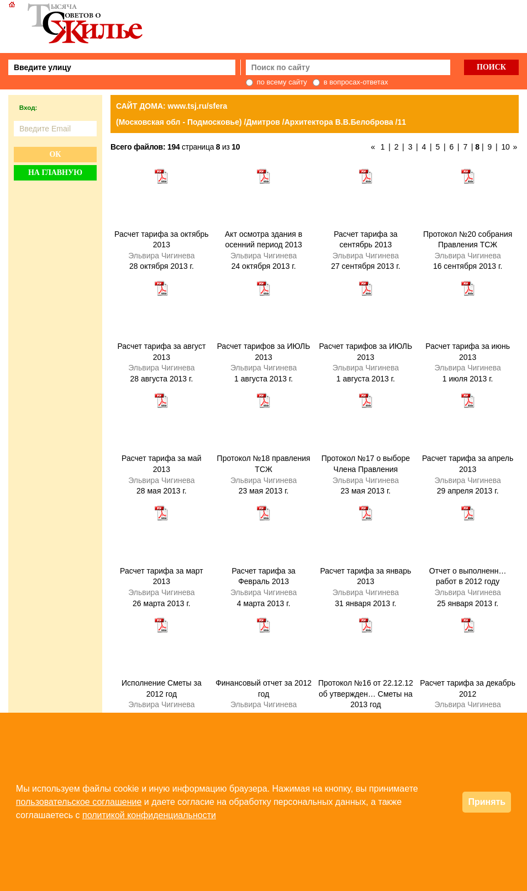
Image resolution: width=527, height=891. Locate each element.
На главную (55, 172)
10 (505, 146)
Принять (486, 802)
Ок (55, 154)
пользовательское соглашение (79, 802)
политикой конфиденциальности (149, 815)
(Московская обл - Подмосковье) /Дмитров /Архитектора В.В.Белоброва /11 (261, 122)
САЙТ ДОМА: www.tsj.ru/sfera (171, 106)
